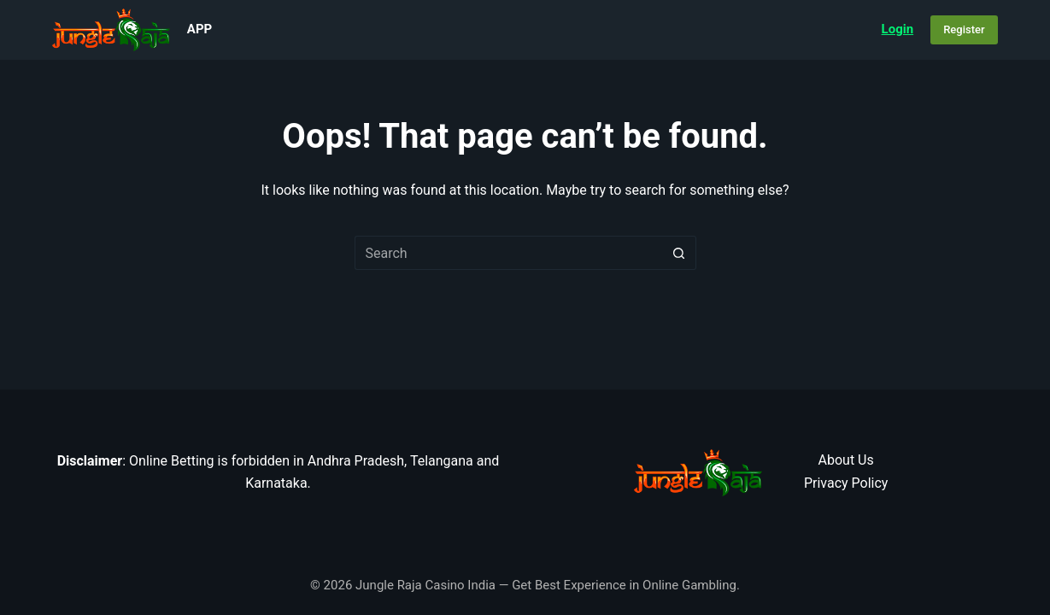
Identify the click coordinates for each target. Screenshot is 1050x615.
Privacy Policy (846, 483)
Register (963, 29)
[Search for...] (508, 253)
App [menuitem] (199, 29)
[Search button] (679, 253)
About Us (846, 460)
